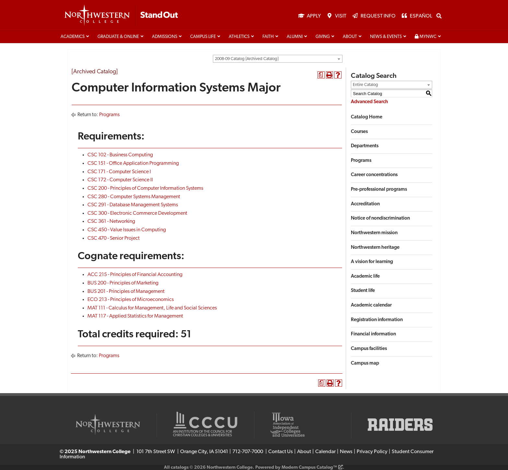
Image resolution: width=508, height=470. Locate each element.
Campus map (365, 363)
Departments (364, 146)
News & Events (386, 37)
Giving (323, 37)
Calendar (325, 451)
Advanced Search (369, 102)
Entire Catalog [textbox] (365, 85)
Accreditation (365, 204)
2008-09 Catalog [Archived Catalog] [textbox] (246, 59)
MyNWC (425, 36)
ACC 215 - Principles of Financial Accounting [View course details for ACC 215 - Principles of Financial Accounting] (134, 274)
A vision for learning (372, 261)
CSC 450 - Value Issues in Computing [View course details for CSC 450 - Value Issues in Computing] (126, 230)
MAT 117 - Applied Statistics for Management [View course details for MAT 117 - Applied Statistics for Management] (135, 316)
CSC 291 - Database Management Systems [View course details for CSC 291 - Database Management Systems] (132, 205)
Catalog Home (366, 117)
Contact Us (280, 451)
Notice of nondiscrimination (380, 218)
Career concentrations (374, 175)
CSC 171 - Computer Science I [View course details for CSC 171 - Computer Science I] (119, 172)
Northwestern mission (374, 233)
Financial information (373, 334)
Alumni (295, 37)
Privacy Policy (372, 451)
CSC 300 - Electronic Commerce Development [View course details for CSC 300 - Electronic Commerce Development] (137, 213)
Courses (359, 131)
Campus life (203, 37)
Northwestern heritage (375, 247)
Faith (268, 37)
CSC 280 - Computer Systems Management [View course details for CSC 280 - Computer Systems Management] (133, 196)
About (350, 37)
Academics (73, 37)
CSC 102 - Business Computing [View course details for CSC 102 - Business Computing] (120, 155)
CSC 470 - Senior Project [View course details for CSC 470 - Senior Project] (113, 238)
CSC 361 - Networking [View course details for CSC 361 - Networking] (111, 221)
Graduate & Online (118, 37)
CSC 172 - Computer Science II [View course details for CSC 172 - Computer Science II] (120, 180)
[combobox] (277, 59)
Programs (109, 114)
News (346, 451)
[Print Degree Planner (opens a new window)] (321, 74)
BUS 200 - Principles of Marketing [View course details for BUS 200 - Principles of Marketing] (122, 283)
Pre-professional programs (379, 189)
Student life (363, 290)
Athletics (239, 37)
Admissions (164, 37)
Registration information (377, 320)
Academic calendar (371, 305)
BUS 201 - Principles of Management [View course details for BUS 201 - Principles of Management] (126, 291)
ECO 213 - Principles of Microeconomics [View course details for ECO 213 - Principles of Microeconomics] (130, 299)
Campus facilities (369, 348)
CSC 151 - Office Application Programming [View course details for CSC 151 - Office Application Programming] (133, 163)
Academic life (365, 276)
